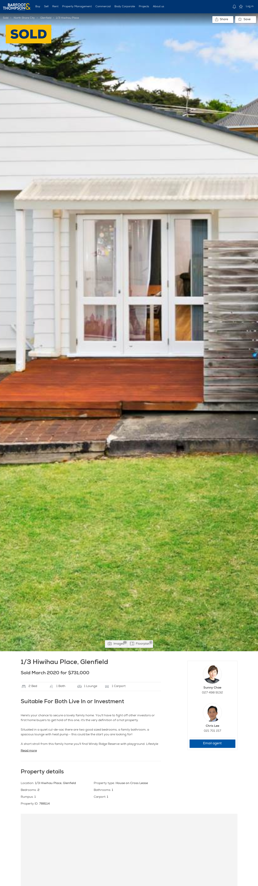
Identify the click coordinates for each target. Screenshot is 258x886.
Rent (55, 6)
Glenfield (45, 18)
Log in (250, 6)
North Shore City (24, 18)
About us (158, 6)
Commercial (103, 6)
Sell (46, 6)
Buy (37, 6)
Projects (144, 6)
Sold (5, 18)
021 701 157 (212, 731)
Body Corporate (124, 6)
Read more (29, 750)
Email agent (212, 743)
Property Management (77, 6)
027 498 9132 (212, 692)
